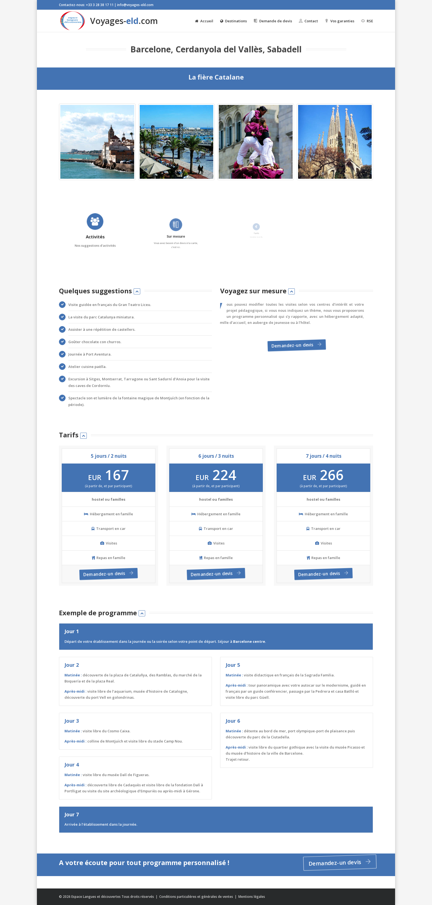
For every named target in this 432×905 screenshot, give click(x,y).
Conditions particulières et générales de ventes (196, 896)
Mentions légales (251, 896)
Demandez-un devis (295, 345)
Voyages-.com (108, 20)
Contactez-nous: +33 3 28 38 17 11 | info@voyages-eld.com (106, 4)
